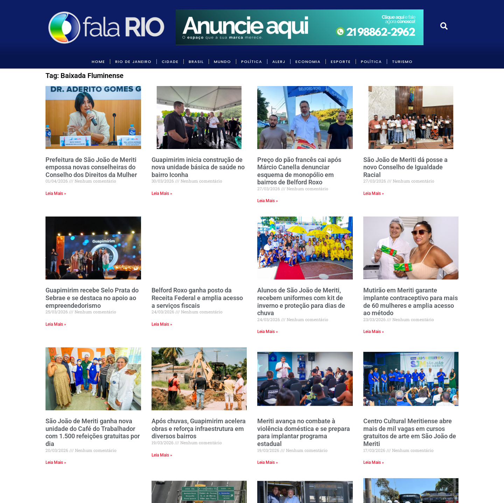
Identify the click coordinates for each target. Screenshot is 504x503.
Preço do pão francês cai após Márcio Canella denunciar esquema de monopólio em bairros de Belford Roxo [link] (299, 171)
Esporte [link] (341, 61)
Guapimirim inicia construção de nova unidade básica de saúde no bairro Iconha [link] (198, 167)
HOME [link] (98, 61)
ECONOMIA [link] (308, 61)
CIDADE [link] (170, 61)
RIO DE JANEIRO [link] (133, 61)
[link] (107, 27)
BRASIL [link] (196, 61)
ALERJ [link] (278, 61)
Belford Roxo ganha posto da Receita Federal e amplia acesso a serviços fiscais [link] (197, 297)
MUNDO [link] (222, 61)
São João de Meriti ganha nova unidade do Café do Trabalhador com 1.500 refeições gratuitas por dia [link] (93, 432)
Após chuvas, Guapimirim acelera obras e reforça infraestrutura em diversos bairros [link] (199, 428)
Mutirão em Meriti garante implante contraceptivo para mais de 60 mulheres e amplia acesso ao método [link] (410, 301)
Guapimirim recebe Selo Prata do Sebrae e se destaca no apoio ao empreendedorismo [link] (92, 297)
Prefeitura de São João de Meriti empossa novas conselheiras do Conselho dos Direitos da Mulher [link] (91, 167)
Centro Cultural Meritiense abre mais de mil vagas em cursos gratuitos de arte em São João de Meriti (409, 432)
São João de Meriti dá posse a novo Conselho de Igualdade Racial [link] (405, 167)
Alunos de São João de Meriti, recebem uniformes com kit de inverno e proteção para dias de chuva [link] (301, 301)
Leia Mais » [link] (56, 193)
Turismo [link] (402, 61)
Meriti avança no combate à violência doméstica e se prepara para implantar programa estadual (303, 432)
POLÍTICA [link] (251, 61)
